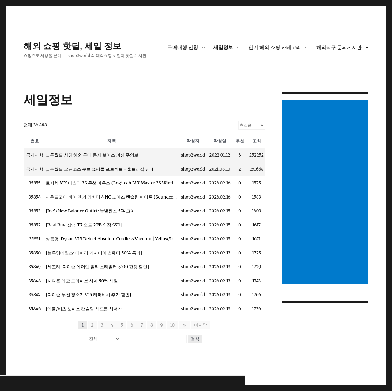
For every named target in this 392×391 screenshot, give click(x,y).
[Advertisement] (326, 193)
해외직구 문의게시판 (339, 47)
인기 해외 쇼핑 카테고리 (274, 47)
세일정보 (223, 47)
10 (173, 325)
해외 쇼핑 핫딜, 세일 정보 (72, 46)
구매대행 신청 (183, 47)
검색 (195, 339)
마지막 (199, 325)
